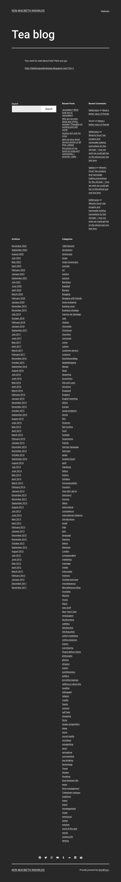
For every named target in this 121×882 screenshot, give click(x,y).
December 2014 (19, 447)
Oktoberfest (67, 628)
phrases (66, 664)
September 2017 (19, 330)
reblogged (67, 692)
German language (70, 447)
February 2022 (18, 270)
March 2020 (17, 294)
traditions (66, 796)
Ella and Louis (68, 382)
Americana (67, 254)
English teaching (70, 398)
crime (64, 342)
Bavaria (65, 290)
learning (66, 539)
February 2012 (18, 575)
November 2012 (19, 539)
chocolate (66, 326)
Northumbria (68, 620)
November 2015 (19, 407)
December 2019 (19, 306)
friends (65, 443)
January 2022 (18, 274)
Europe (65, 407)
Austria (65, 274)
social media (68, 736)
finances (66, 423)
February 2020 (18, 298)
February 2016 (18, 394)
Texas (65, 768)
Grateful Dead (68, 459)
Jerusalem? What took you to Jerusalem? (70, 113)
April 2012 (16, 567)
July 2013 (16, 511)
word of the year (69, 828)
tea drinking (67, 760)
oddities (66, 624)
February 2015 (18, 439)
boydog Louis (68, 306)
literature (66, 547)
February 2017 (18, 354)
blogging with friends (72, 298)
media (65, 567)
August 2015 (18, 419)
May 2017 (16, 342)
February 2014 (18, 487)
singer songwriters (70, 724)
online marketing (70, 636)
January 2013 (18, 531)
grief (64, 463)
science (65, 708)
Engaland (66, 390)
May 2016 (16, 382)
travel (64, 804)
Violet (65, 812)
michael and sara (70, 579)
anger (64, 258)
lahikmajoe (94, 110)
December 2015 (19, 402)
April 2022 (16, 266)
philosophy (67, 656)
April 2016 (16, 386)
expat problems (69, 411)
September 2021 (19, 278)
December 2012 (19, 535)
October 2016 (18, 362)
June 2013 (17, 515)
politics (65, 676)
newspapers (67, 615)
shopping (66, 716)
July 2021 (16, 282)
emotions (66, 386)
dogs (64, 370)
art (63, 270)
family (65, 415)
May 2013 (16, 519)
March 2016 (17, 390)
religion (65, 696)
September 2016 (19, 366)
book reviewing (69, 302)
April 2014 (16, 479)
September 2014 (19, 459)
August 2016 (18, 370)
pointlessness (68, 672)
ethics (65, 402)
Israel (64, 523)
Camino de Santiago (71, 314)
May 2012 (16, 563)
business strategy (70, 310)
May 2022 (16, 262)
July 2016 (16, 374)
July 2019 (16, 314)
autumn (65, 278)
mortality (66, 591)
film (64, 419)
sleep (64, 728)
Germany (66, 451)
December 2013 (19, 495)
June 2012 (17, 559)
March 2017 (17, 350)
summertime (68, 756)
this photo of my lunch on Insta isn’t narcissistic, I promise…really (71, 152)
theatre (65, 772)
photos (65, 660)
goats (64, 455)
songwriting (67, 744)
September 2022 (19, 250)
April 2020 (16, 290)
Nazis (64, 603)
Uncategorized (69, 808)
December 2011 (19, 583)
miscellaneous (69, 583)
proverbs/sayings (70, 680)
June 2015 (17, 423)
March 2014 (17, 483)
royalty (65, 700)
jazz (64, 531)
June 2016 (17, 378)
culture (65, 346)
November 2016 (19, 358)
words (65, 833)
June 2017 (17, 338)
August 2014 (18, 463)
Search (15, 104)
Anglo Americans (70, 262)
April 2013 (16, 523)
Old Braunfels (68, 632)
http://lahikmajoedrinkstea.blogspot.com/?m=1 (49, 68)
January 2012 (18, 579)
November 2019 (19, 310)
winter (65, 820)
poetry (65, 668)
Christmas (67, 330)
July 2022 (16, 258)
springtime (67, 752)
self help (66, 712)
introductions (68, 519)
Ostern (65, 644)
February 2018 (18, 322)
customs (66, 354)
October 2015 (18, 411)
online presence (69, 640)
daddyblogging (69, 362)
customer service (70, 350)
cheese (65, 322)
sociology (66, 740)
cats (64, 318)
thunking (66, 776)
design (65, 366)
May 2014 (16, 475)
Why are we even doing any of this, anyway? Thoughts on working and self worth (72, 124)
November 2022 (19, 246)
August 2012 (18, 551)
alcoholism (67, 250)
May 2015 (16, 427)
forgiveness (67, 439)
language (66, 535)
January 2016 (18, 398)
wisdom (66, 824)
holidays (66, 479)
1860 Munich (68, 246)
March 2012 (17, 571)
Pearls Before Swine (71, 652)
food (64, 431)
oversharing (67, 648)
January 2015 (18, 443)
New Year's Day (69, 611)
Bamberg (66, 282)
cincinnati (66, 338)
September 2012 (19, 547)
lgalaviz (92, 167)
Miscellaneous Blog (71, 587)
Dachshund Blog (69, 358)
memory (66, 575)
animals (66, 266)
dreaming (66, 374)
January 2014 (18, 491)
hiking (65, 471)
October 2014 (18, 455)
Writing (65, 841)
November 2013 (19, 499)
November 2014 (19, 451)
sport (64, 748)
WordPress (104, 870)
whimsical (67, 816)
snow (64, 732)
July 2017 (16, 334)
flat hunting (67, 427)
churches (66, 334)
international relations (72, 515)
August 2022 (18, 254)
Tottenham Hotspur (71, 792)
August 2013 (18, 507)
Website (105, 11)
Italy (64, 527)
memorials (67, 571)
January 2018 (18, 326)
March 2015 (17, 435)
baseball (66, 286)
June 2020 (17, 286)
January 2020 (18, 302)
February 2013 (18, 527)
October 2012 (18, 543)
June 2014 (17, 471)
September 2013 (19, 503)
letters (65, 543)
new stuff (66, 607)
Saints (65, 704)
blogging (66, 294)
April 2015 (16, 431)
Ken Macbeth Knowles (28, 10)
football (65, 435)
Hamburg (66, 467)
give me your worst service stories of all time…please (71, 142)
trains (64, 800)
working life (67, 837)
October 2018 (18, 318)
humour (65, 499)
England (66, 394)
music (65, 599)
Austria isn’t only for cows (71, 134)
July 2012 (16, 555)
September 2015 (19, 415)
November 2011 (19, 587)
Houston (66, 487)
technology (67, 764)
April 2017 (16, 346)
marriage (66, 563)
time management (70, 788)
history (65, 475)
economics (67, 378)
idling (64, 503)
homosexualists (69, 483)
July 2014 (16, 467)
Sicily (64, 720)
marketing (67, 559)
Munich (65, 595)
